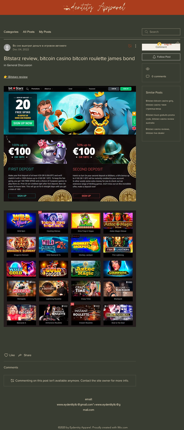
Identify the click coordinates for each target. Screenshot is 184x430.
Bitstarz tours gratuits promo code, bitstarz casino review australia (160, 119)
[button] (178, 44)
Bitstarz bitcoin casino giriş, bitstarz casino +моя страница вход (160, 104)
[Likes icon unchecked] (6, 355)
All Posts (29, 32)
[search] (161, 31)
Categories (11, 32)
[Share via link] (24, 355)
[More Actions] (133, 46)
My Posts (45, 32)
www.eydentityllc (67, 404)
